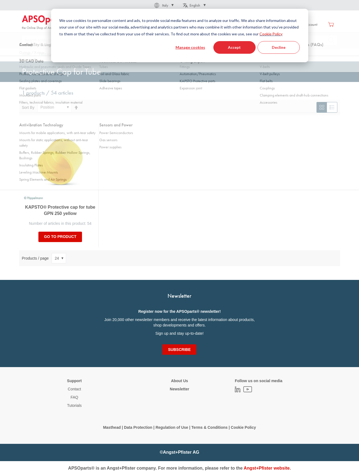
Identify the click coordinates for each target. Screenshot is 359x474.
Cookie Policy (243, 427)
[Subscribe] (179, 349)
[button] (163, 5)
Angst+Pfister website (267, 468)
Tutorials (74, 405)
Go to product (60, 236)
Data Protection (138, 427)
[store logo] (45, 22)
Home (26, 54)
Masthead (112, 427)
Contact (74, 389)
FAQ (74, 397)
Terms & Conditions (209, 427)
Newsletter (179, 389)
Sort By (28, 107)
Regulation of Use (172, 427)
